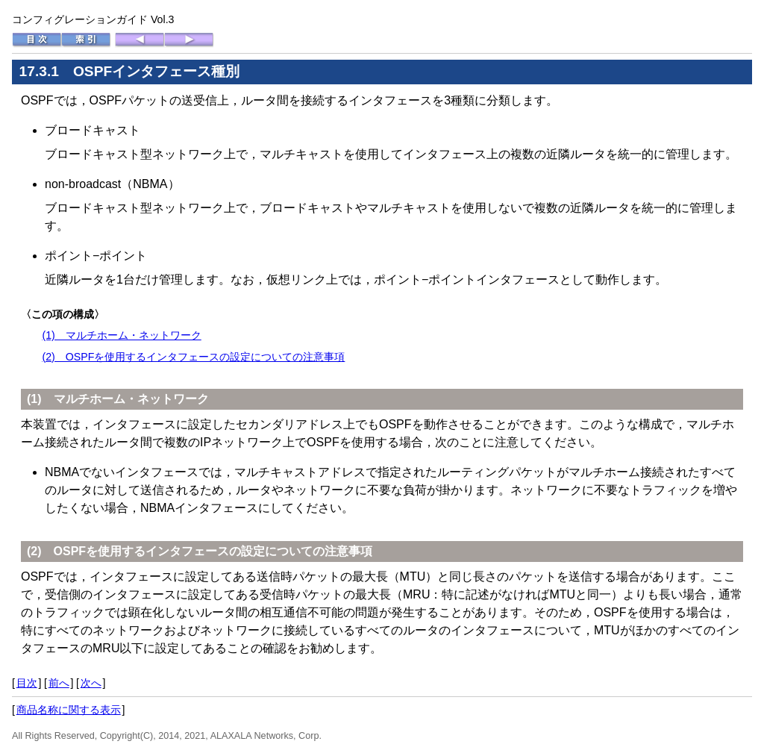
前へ (58, 683)
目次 (26, 683)
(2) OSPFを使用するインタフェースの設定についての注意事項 (193, 357)
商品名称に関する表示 (68, 710)
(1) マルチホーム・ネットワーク (121, 335)
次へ (91, 683)
